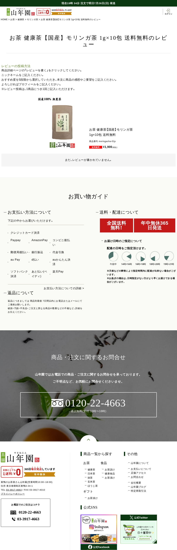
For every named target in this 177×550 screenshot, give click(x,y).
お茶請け (110, 469)
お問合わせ (137, 477)
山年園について (140, 463)
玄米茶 (91, 481)
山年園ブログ (138, 486)
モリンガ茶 (32, 19)
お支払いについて (141, 469)
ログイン (168, 12)
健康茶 (21, 19)
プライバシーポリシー (13, 494)
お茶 (12, 19)
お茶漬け (110, 477)
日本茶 (91, 473)
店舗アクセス (138, 473)
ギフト (88, 491)
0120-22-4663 (25, 512)
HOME (4, 19)
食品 (104, 463)
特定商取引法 (138, 491)
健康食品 (110, 473)
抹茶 (90, 477)
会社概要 (136, 482)
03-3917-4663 (14, 490)
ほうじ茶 (93, 485)
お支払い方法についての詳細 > (64, 288)
